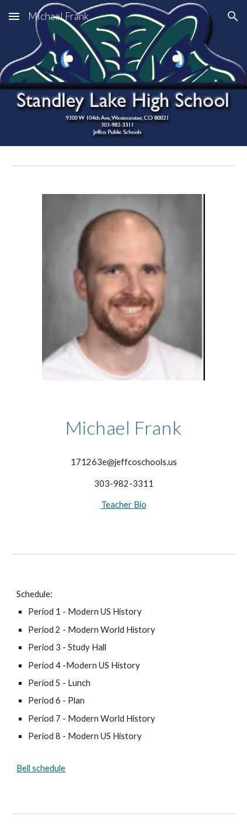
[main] (123, 427)
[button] (14, 16)
